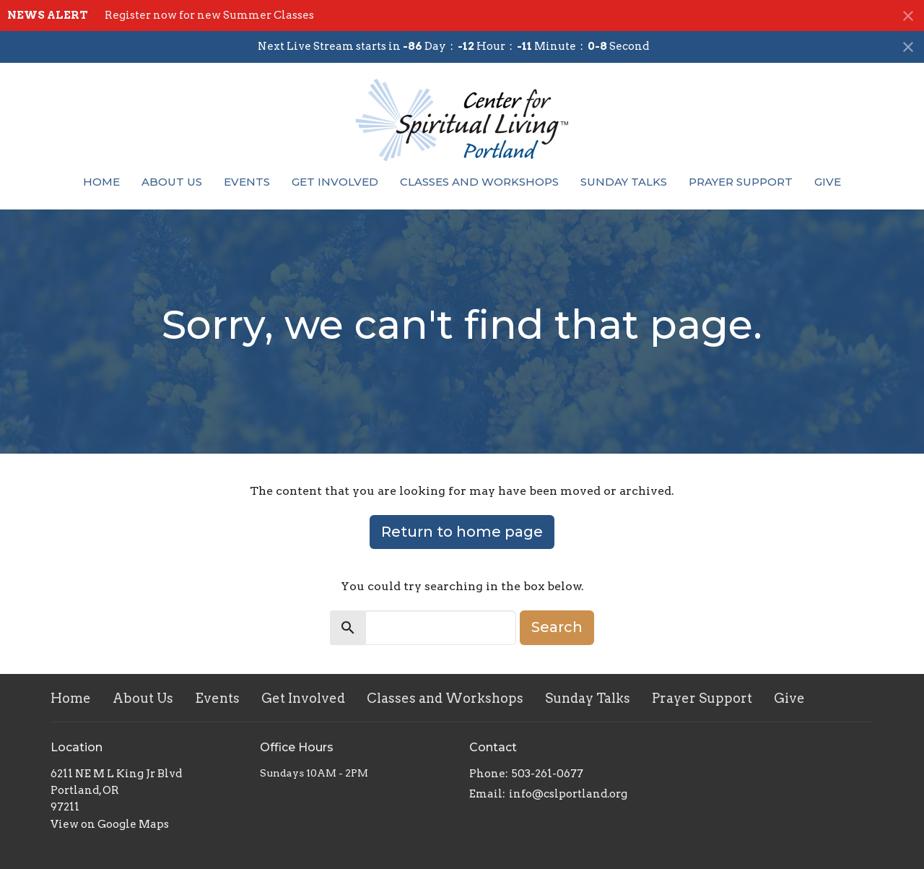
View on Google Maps (110, 824)
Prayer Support (741, 182)
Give (827, 182)
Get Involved (335, 182)
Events (247, 182)
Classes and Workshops (479, 182)
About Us (171, 182)
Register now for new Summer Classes (209, 15)
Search (557, 627)
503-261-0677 (547, 773)
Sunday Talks (623, 182)
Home (101, 182)
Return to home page (462, 531)
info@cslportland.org (568, 793)
